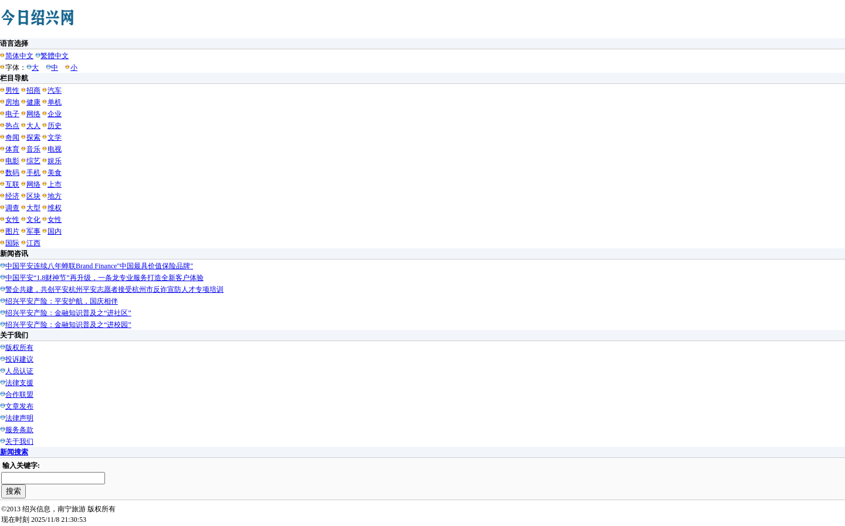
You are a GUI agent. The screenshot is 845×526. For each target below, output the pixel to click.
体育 (12, 149)
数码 (12, 172)
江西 (33, 243)
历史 (55, 126)
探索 (33, 137)
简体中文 (19, 56)
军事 (33, 231)
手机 (33, 172)
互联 (12, 184)
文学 (55, 137)
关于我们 (19, 441)
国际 (12, 243)
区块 (33, 196)
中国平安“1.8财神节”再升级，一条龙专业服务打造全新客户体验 (104, 278)
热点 (12, 126)
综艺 (33, 161)
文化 (33, 219)
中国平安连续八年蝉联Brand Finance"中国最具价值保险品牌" (99, 266)
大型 (33, 208)
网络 (33, 114)
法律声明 (19, 418)
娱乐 (55, 161)
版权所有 (19, 347)
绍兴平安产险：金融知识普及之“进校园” (68, 325)
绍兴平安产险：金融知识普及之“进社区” (68, 313)
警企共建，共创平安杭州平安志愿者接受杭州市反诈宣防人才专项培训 (114, 289)
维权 (55, 208)
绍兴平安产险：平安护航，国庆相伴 (61, 301)
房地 (12, 102)
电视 (55, 149)
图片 (12, 231)
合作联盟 (19, 394)
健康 (33, 102)
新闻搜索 (14, 452)
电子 (12, 114)
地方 (55, 196)
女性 (12, 219)
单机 (55, 102)
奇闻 (12, 137)
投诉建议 (19, 359)
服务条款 (19, 430)
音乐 (33, 149)
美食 (55, 172)
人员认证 (19, 371)
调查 (12, 208)
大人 (33, 126)
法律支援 (19, 383)
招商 (33, 90)
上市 (55, 184)
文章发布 (19, 406)
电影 (12, 161)
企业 (55, 114)
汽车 (55, 90)
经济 (12, 196)
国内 (55, 231)
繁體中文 (54, 56)
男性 (12, 90)
